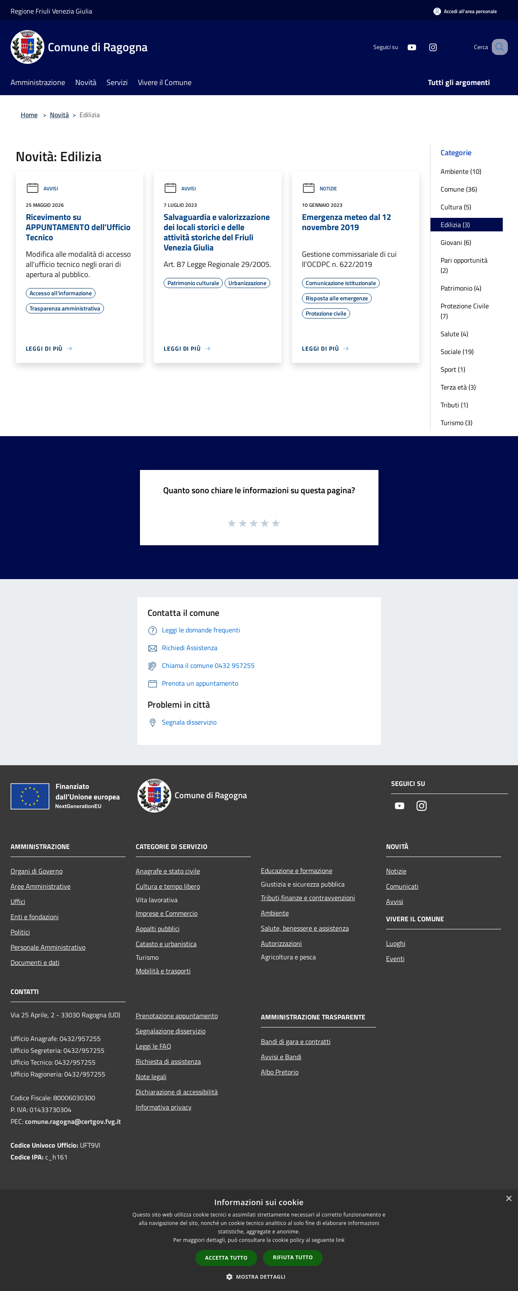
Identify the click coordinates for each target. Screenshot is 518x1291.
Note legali (151, 1076)
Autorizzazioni (281, 943)
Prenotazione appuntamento (177, 1016)
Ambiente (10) (461, 171)
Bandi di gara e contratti (296, 1041)
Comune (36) (459, 189)
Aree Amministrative (41, 886)
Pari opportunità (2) (464, 265)
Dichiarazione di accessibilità (177, 1092)
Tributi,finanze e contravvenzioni (308, 898)
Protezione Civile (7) (465, 311)
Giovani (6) (456, 242)
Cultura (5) (456, 207)
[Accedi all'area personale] (465, 11)
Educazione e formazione (296, 870)
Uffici (18, 901)
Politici (20, 932)
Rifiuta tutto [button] (293, 1257)
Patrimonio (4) (461, 288)
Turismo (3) (456, 423)
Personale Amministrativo (48, 947)
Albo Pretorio (280, 1072)
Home (29, 115)
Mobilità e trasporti (163, 971)
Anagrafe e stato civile (168, 871)
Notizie (319, 188)
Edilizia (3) (455, 225)
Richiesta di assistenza (168, 1061)
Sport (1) (453, 369)
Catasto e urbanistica (166, 944)
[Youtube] (401, 46)
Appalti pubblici (158, 928)
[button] (259, 1276)
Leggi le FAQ (153, 1046)
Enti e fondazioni (35, 917)
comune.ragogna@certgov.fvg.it (73, 1121)
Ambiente (275, 913)
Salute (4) (454, 334)
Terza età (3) (458, 387)
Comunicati (402, 886)
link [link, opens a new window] (340, 1240)
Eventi (395, 958)
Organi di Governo (37, 871)
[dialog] (259, 1240)
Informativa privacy (164, 1107)
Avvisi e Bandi (281, 1057)
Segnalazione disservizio (171, 1031)
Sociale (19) (457, 351)
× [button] (508, 1199)
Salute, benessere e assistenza (305, 928)
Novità (59, 115)
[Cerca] (498, 47)
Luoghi (396, 943)
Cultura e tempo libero (168, 886)
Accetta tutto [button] (226, 1257)
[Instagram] (422, 46)
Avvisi (42, 188)
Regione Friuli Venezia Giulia (51, 11)
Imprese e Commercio (166, 913)
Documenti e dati (35, 962)
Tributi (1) (454, 405)
